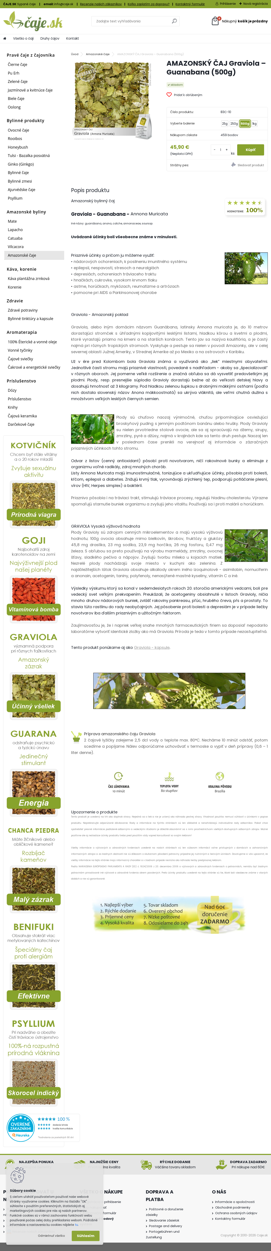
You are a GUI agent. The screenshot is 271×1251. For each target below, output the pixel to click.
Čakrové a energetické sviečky (34, 367)
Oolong (14, 107)
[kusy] (220, 150)
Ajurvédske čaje (21, 189)
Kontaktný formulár (190, 4)
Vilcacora (16, 246)
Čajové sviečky (20, 358)
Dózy (12, 390)
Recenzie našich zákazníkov (101, 4)
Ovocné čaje (18, 130)
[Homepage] (4, 38)
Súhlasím (85, 1235)
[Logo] (32, 21)
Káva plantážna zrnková (29, 278)
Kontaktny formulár (230, 1219)
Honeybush (18, 147)
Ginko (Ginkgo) (21, 164)
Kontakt (72, 38)
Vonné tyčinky (20, 350)
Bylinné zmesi (20, 181)
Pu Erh (13, 73)
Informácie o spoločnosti (235, 1202)
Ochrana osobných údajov (236, 1213)
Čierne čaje (17, 64)
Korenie (15, 287)
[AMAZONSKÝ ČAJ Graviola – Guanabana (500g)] (112, 99)
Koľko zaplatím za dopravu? (149, 4)
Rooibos (15, 138)
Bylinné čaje (18, 172)
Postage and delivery (165, 1226)
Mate (12, 221)
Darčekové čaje (21, 424)
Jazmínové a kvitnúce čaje (30, 90)
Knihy (13, 407)
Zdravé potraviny (22, 310)
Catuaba (15, 238)
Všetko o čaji (23, 38)
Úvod (74, 54)
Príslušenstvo (19, 398)
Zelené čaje (18, 81)
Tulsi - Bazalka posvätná (29, 155)
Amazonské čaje (22, 255)
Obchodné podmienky (232, 1207)
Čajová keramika (22, 415)
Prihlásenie (228, 4)
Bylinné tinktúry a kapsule (30, 318)
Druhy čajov (49, 38)
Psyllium (15, 198)
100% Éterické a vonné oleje (32, 341)
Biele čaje (16, 98)
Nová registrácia (255, 4)
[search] (174, 23)
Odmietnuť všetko (51, 1236)
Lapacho (15, 229)
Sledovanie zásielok (164, 1220)
